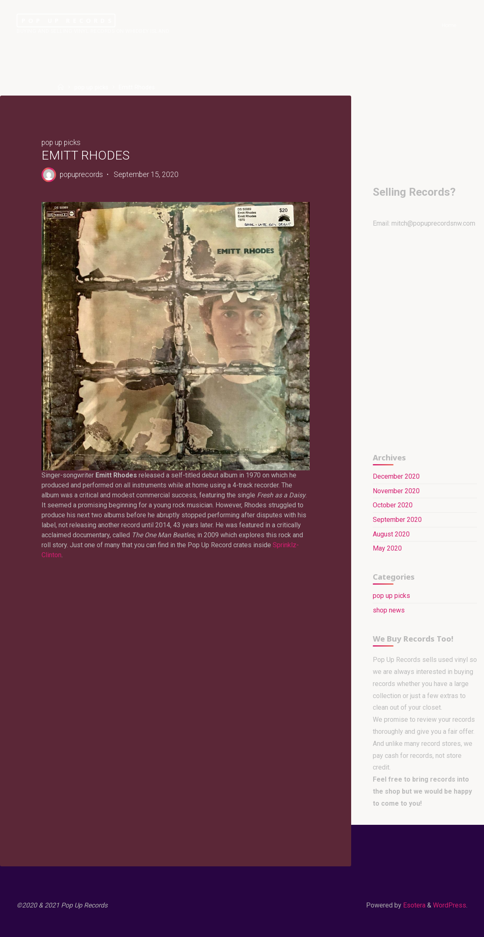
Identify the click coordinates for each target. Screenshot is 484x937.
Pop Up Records (68, 21)
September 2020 (397, 520)
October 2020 (393, 505)
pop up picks (91, 87)
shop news (389, 610)
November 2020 (396, 491)
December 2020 (396, 476)
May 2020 (387, 548)
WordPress (449, 905)
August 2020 (391, 534)
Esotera (413, 905)
